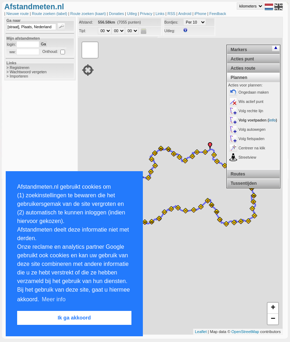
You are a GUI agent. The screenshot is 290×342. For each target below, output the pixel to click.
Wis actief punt (251, 101)
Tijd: (82, 31)
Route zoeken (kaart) (88, 13)
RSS (172, 13)
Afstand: (86, 22)
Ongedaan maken (254, 92)
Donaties (117, 13)
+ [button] (273, 308)
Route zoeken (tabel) (50, 13)
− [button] (273, 319)
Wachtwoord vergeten (28, 72)
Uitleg (132, 13)
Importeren (19, 76)
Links (160, 13)
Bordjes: (171, 22)
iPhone (200, 13)
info (272, 120)
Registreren (19, 67)
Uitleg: (169, 31)
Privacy (147, 13)
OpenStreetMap (245, 331)
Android (185, 13)
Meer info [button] (54, 299)
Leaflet (201, 331)
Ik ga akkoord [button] (74, 318)
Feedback (217, 13)
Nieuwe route (18, 13)
